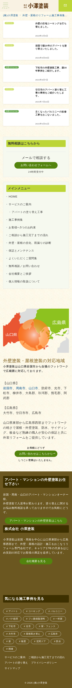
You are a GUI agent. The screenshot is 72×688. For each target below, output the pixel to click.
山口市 (33, 388)
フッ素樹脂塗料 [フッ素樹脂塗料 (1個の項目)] (36, 618)
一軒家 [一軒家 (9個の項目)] (58, 618)
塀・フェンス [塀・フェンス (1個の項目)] (48, 626)
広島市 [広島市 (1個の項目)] (54, 633)
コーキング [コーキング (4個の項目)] (34, 611)
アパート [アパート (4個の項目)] (13, 611)
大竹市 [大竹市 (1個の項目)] (12, 633)
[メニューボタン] (5, 6)
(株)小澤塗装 (40, 682)
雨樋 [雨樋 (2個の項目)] (10, 648)
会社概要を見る (36, 561)
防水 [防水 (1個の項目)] (58, 641)
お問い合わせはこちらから (37, 454)
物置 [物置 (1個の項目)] (23, 641)
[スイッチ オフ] (65, 6)
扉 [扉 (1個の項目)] (9, 641)
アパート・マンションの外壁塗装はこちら (36, 520)
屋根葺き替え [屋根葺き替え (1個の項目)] (33, 633)
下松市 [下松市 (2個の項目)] (12, 626)
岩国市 (8, 388)
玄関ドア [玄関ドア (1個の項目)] (41, 641)
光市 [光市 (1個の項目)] (28, 626)
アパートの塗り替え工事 (27, 212)
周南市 (21, 388)
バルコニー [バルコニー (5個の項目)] (57, 611)
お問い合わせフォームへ (36, 165)
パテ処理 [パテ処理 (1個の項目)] (13, 618)
